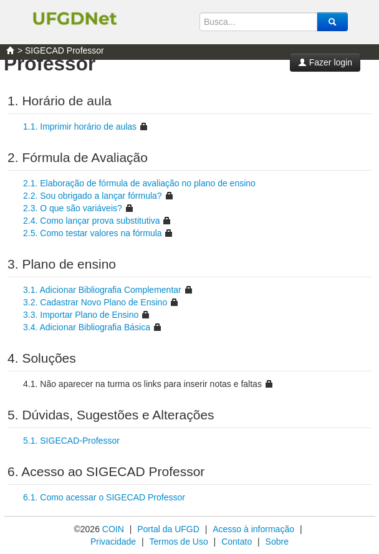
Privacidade (113, 542)
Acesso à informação (253, 529)
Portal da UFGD (168, 529)
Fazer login (325, 62)
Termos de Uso (179, 542)
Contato (236, 542)
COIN (113, 529)
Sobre (277, 542)
